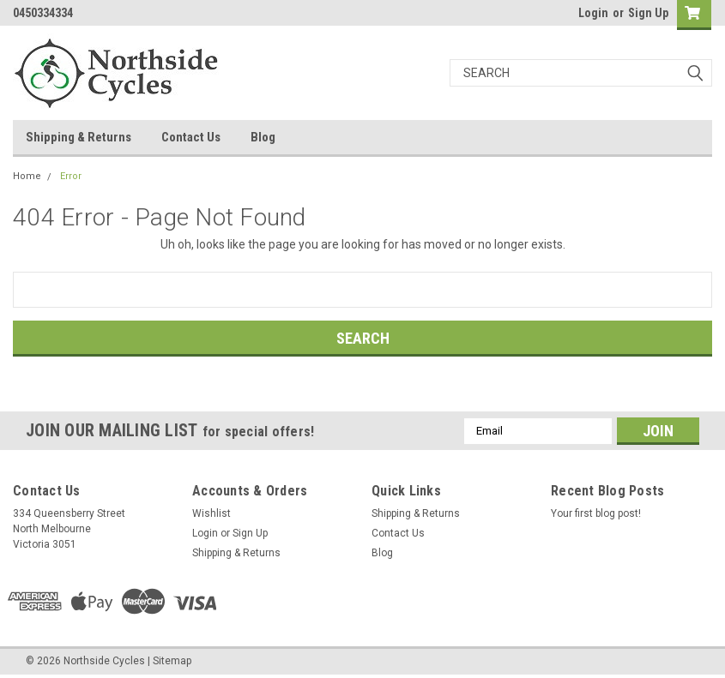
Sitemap (172, 661)
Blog (263, 137)
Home (27, 176)
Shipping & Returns (78, 137)
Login (593, 13)
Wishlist (211, 513)
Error (71, 176)
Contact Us (191, 137)
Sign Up (648, 13)
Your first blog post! (596, 513)
